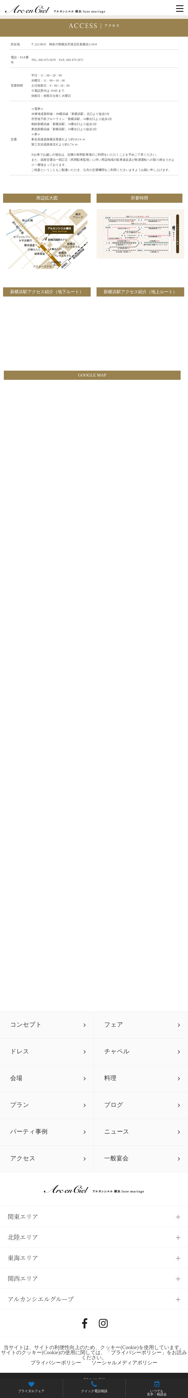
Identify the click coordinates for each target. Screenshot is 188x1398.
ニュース (116, 1131)
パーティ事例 (29, 1131)
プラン (19, 1104)
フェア (113, 1024)
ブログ (113, 1104)
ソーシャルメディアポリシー (124, 1362)
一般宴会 (116, 1158)
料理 (110, 1078)
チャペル (117, 1051)
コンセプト (26, 1024)
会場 (16, 1078)
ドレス (19, 1051)
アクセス (23, 1158)
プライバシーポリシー (136, 1352)
